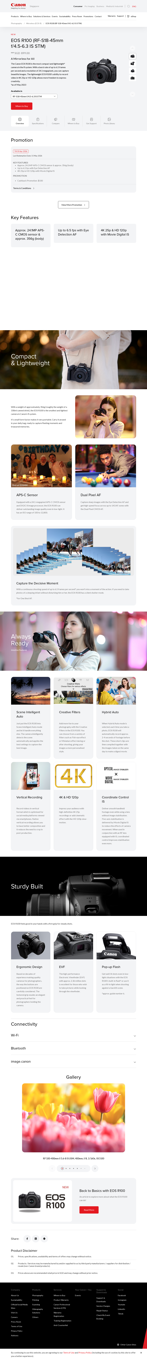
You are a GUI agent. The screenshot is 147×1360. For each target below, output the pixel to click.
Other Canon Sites (128, 1344)
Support (120, 16)
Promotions (88, 16)
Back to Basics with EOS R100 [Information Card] (102, 1190)
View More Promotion (73, 204)
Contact (98, 16)
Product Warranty (61, 1300)
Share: (15, 1238)
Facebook (122, 1295)
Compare (56, 123)
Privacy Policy (16, 1331)
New (13, 34)
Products (15, 16)
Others (35, 1317)
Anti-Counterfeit (61, 1325)
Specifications (38, 123)
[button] (62, 1168)
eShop (131, 16)
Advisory (14, 1335)
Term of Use (68, 1352)
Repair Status (102, 1310)
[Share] (27, 1238)
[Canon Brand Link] (18, 6)
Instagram (122, 1300)
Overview (20, 123)
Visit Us (14, 1312)
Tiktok (120, 1314)
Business (101, 6)
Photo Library (109, 123)
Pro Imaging (90, 6)
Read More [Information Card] (89, 1210)
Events (55, 16)
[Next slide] (132, 48)
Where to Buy (26, 16)
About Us (15, 1295)
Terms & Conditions (24, 188)
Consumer (78, 6)
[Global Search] (128, 6)
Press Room (77, 16)
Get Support (91, 123)
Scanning (36, 1304)
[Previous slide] (132, 94)
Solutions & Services (41, 16)
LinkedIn (121, 1309)
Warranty (112, 16)
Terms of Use (16, 1326)
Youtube (121, 1304)
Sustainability (64, 16)
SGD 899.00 (22, 53)
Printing (35, 1300)
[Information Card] (42, 1201)
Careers (14, 1317)
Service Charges (103, 1306)
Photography (37, 1295)
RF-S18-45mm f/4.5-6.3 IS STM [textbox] (27, 96)
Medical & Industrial (114, 6)
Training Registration (62, 1321)
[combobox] (34, 96)
